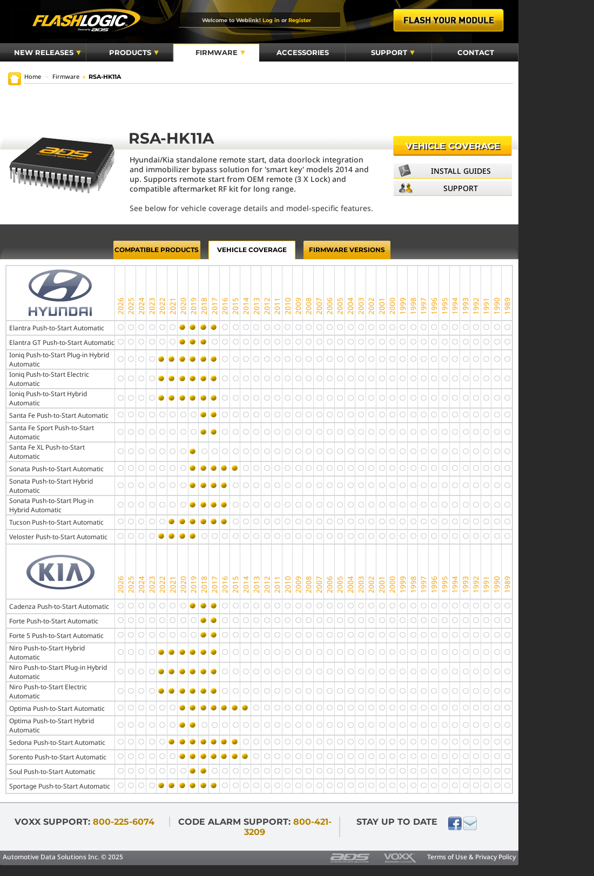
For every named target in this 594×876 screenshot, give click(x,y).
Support (393, 52)
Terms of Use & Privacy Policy (471, 856)
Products (134, 52)
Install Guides (461, 171)
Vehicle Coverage (453, 146)
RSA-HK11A (101, 76)
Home (32, 76)
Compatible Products (156, 250)
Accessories (302, 52)
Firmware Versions (347, 250)
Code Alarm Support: (255, 827)
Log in (271, 20)
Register (299, 20)
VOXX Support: (84, 822)
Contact (475, 52)
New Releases (47, 52)
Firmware (220, 52)
